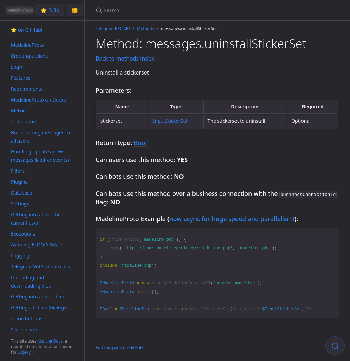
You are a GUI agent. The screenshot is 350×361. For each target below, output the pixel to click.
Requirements (26, 88)
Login (17, 67)
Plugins (19, 181)
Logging (20, 255)
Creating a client (29, 56)
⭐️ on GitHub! (26, 30)
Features (20, 78)
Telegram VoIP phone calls (40, 266)
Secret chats (24, 329)
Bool (140, 142)
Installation (23, 121)
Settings (20, 203)
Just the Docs (50, 341)
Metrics (19, 110)
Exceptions (23, 233)
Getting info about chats (38, 296)
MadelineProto (27, 45)
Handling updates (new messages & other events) (40, 155)
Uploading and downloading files (31, 281)
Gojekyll (25, 352)
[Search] (176, 10)
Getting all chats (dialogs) (39, 307)
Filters (18, 171)
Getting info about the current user (36, 218)
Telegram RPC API (113, 28)
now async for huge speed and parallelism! (231, 218)
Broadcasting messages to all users (40, 136)
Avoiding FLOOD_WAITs (37, 244)
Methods (145, 28)
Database (21, 192)
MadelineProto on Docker (39, 99)
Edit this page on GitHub (119, 347)
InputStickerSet (170, 121)
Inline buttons (26, 318)
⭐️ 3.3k (49, 10)
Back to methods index (125, 58)
